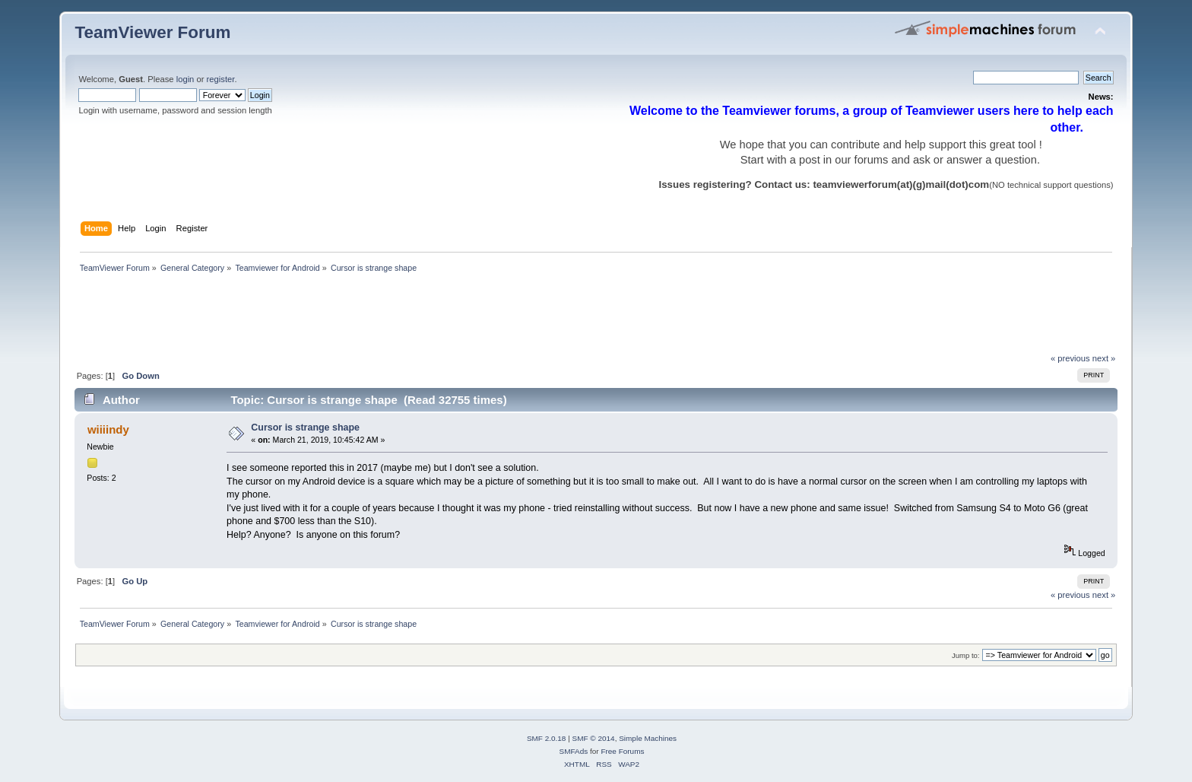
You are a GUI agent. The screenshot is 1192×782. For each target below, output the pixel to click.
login (185, 79)
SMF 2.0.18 (546, 738)
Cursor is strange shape (305, 427)
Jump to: (966, 655)
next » (1104, 358)
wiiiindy (108, 429)
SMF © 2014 (593, 738)
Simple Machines (648, 738)
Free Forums (622, 751)
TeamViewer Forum (152, 32)
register (221, 79)
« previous (1070, 358)
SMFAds (574, 751)
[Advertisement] (351, 317)
